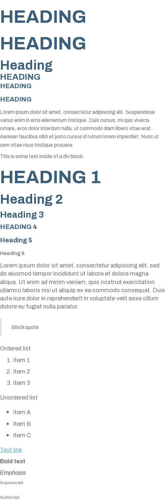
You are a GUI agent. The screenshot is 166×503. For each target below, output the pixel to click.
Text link (11, 449)
